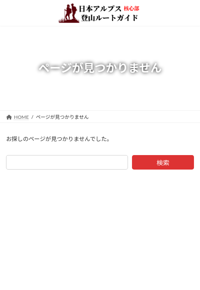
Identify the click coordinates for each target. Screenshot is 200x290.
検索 (163, 162)
